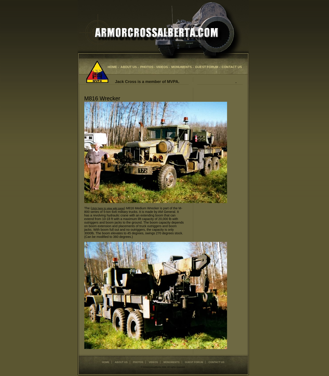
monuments (171, 362)
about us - (129, 67)
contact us (232, 67)
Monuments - (182, 67)
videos (153, 362)
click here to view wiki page (108, 208)
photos (138, 362)
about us (121, 362)
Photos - (148, 67)
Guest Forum (194, 362)
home (105, 362)
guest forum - (207, 67)
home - (114, 67)
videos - (163, 67)
